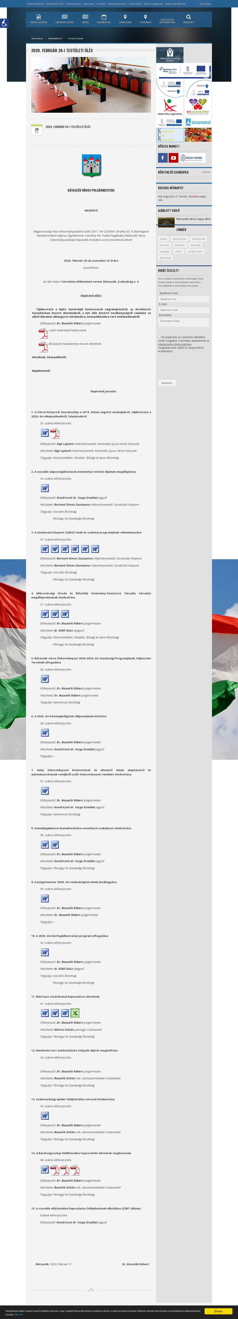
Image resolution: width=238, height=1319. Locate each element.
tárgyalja (181, 254)
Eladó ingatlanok (153, 3)
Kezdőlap (205, 3)
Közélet (101, 3)
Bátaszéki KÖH (55, 3)
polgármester (167, 261)
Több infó (99, 1314)
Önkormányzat (35, 3)
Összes (206, 171)
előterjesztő (166, 248)
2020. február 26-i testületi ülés (70, 127)
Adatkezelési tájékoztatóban (175, 347)
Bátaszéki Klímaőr (175, 3)
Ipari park (88, 3)
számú (164, 241)
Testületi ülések (75, 39)
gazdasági (187, 261)
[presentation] (173, 369)
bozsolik (184, 248)
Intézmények (73, 3)
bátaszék (199, 248)
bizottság (165, 254)
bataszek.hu (37, 39)
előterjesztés (180, 241)
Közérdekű (135, 3)
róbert (195, 254)
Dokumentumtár (117, 3)
